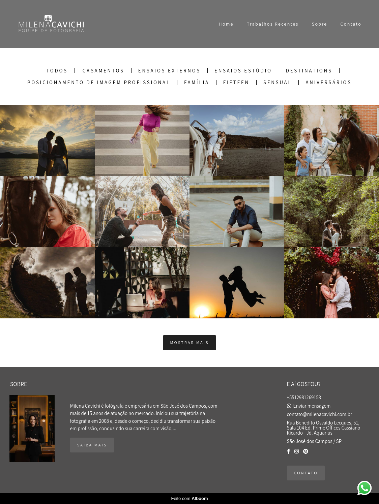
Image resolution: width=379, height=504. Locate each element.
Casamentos (103, 70)
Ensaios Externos (169, 70)
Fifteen (236, 82)
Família (196, 82)
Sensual (277, 82)
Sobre (319, 24)
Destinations (309, 70)
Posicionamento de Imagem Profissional (98, 82)
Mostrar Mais (189, 342)
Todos (56, 70)
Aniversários (328, 82)
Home (226, 24)
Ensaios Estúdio (243, 70)
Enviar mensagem (312, 405)
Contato (351, 24)
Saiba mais (92, 445)
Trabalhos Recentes (273, 24)
